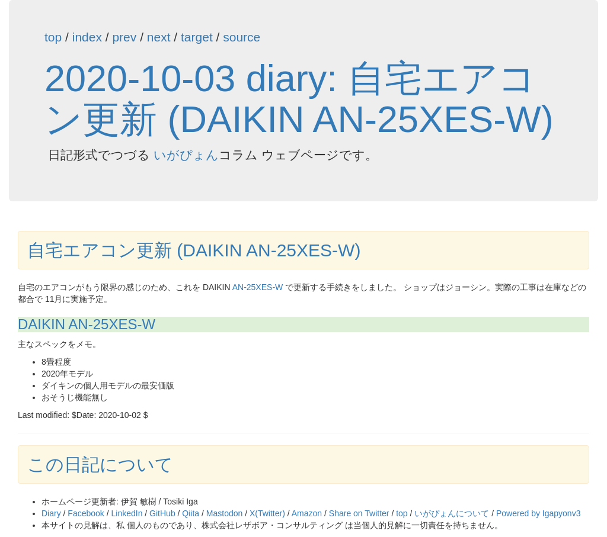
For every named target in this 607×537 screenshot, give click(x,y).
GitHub (162, 513)
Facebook (86, 513)
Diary (51, 513)
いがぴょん (186, 155)
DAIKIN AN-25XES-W (86, 324)
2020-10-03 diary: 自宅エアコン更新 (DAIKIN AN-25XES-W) (299, 98)
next (159, 37)
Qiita (190, 513)
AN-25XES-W (257, 287)
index (87, 37)
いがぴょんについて (451, 513)
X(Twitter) (267, 513)
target (197, 37)
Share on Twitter (359, 513)
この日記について (100, 464)
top (53, 37)
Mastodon (224, 513)
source (241, 37)
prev (124, 37)
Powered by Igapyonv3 (538, 513)
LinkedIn (127, 513)
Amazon (307, 513)
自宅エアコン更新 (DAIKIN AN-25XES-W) (193, 250)
